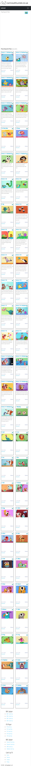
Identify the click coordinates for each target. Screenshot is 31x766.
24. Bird (3, 533)
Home (8, 755)
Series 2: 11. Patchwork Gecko (6, 382)
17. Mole (18, 609)
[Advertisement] (15, 30)
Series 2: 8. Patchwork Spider (21, 53)
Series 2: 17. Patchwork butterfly (6, 306)
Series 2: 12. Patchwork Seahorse (21, 356)
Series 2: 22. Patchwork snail (19, 230)
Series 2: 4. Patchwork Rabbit (21, 103)
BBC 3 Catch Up (10, 718)
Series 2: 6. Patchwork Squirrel (21, 78)
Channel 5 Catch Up (10, 744)
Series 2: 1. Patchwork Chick (6, 53)
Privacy (8, 762)
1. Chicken (18, 483)
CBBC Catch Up (9, 746)
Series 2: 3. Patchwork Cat (6, 154)
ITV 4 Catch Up (9, 734)
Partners (8, 757)
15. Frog (18, 634)
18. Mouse (3, 609)
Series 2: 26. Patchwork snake (5, 179)
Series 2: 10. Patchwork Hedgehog (21, 382)
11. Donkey (18, 685)
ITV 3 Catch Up (9, 731)
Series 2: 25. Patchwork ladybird (20, 179)
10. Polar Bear (4, 128)
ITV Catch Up (9, 727)
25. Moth (18, 508)
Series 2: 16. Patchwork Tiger (21, 306)
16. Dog (3, 634)
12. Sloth (3, 685)
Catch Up (3, 8)
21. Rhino (18, 559)
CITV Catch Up (9, 736)
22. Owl (3, 559)
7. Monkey (18, 407)
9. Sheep (18, 128)
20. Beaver (18, 584)
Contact (8, 759)
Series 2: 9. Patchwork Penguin (6, 407)
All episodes (3, 71)
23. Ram (18, 533)
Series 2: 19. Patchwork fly (4, 280)
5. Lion (17, 432)
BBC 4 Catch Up (10, 721)
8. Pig (2, 204)
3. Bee (17, 457)
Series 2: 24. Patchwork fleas (20, 204)
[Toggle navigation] (28, 8)
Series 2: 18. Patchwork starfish (20, 280)
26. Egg (3, 508)
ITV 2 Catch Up (9, 729)
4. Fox (2, 457)
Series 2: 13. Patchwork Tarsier (6, 356)
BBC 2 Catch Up (10, 716)
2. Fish (2, 483)
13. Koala (18, 660)
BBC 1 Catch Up (10, 714)
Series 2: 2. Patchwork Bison (21, 154)
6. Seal (2, 432)
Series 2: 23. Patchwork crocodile (6, 230)
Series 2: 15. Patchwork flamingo (6, 331)
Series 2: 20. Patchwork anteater (20, 255)
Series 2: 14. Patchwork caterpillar (21, 331)
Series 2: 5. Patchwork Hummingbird (6, 103)
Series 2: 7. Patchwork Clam (6, 78)
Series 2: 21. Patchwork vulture (5, 255)
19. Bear (3, 584)
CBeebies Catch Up (10, 749)
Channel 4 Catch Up (10, 742)
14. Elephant (4, 660)
